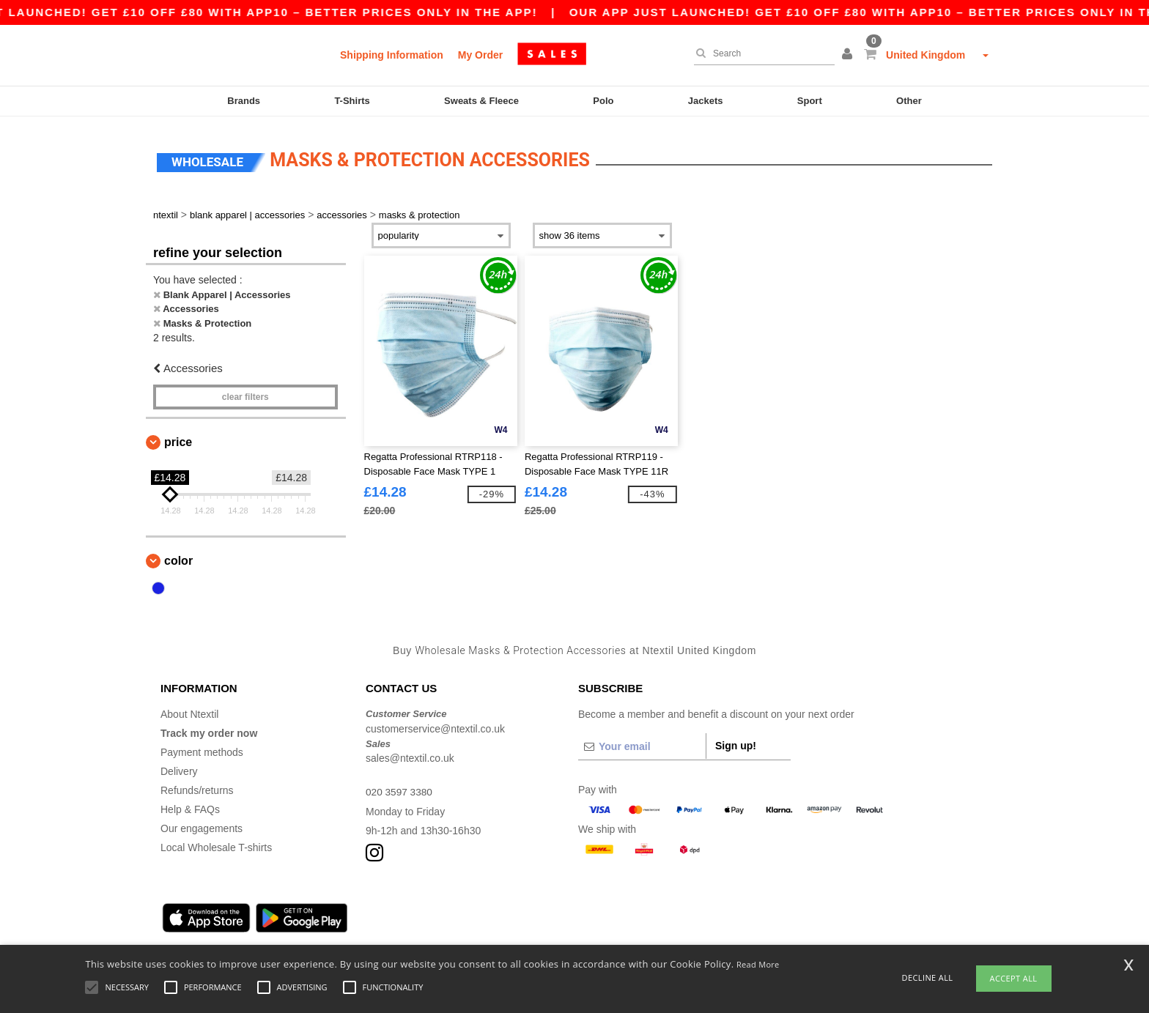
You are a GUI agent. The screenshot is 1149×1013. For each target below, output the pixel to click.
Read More (758, 964)
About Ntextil (189, 710)
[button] (849, 55)
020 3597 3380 (400, 787)
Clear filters (245, 392)
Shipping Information (391, 55)
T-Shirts (351, 100)
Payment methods (201, 748)
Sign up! (735, 741)
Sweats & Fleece (481, 100)
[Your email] (642, 742)
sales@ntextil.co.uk (410, 754)
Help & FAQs (190, 805)
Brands (243, 100)
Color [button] (178, 556)
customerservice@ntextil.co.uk (435, 724)
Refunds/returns (197, 786)
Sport (809, 100)
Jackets (705, 100)
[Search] (760, 53)
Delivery (179, 767)
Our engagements (201, 824)
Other (909, 100)
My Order (480, 55)
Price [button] (178, 437)
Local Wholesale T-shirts (216, 843)
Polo (603, 100)
